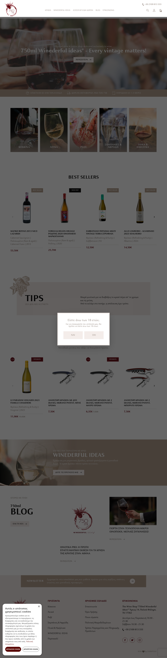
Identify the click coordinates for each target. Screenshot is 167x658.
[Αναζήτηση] (147, 10)
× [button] (39, 607)
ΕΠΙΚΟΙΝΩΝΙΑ (108, 10)
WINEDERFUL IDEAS (61, 10)
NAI (73, 335)
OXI (94, 335)
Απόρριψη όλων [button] (31, 649)
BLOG (98, 10)
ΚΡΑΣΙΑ (48, 10)
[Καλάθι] (160, 10)
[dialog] (22, 629)
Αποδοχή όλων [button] (13, 649)
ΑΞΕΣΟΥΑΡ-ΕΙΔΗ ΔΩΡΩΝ (83, 10)
